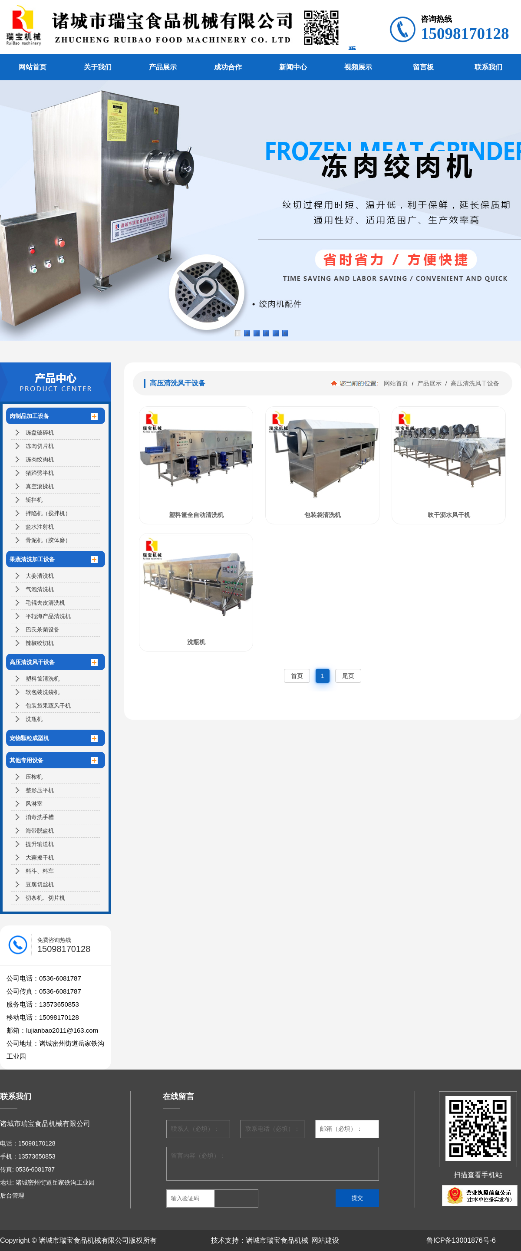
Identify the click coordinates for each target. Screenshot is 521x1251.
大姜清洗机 (40, 576)
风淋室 (34, 803)
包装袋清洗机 (322, 514)
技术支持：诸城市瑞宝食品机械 (259, 1240)
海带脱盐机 (40, 830)
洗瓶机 (34, 719)
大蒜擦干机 (40, 857)
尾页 (348, 675)
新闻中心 (293, 67)
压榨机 (34, 777)
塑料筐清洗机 (42, 678)
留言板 (423, 67)
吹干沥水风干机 (449, 514)
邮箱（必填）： (341, 1129)
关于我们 (98, 67)
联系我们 (488, 67)
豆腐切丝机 (40, 884)
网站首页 (32, 67)
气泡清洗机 (40, 589)
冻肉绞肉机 (40, 459)
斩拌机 (34, 500)
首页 (297, 675)
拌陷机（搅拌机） (48, 513)
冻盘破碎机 (40, 432)
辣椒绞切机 (40, 643)
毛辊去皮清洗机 (45, 602)
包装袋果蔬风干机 (48, 705)
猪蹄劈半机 (40, 473)
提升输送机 (40, 844)
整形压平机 (40, 790)
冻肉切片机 (40, 446)
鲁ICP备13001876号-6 (461, 1240)
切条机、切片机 (45, 898)
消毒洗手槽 (40, 817)
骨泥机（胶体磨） (48, 540)
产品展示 (163, 67)
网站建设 (325, 1240)
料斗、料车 (40, 871)
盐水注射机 (40, 526)
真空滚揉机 (40, 486)
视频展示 (358, 67)
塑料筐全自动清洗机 (196, 514)
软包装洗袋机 (42, 692)
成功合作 (228, 67)
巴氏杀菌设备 (42, 629)
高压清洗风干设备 (474, 383)
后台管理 (12, 1195)
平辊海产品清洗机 (48, 616)
